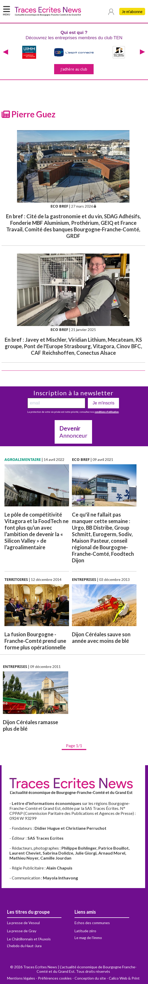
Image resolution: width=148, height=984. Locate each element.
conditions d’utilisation (107, 412)
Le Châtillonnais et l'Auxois (29, 939)
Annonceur (73, 432)
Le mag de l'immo (88, 937)
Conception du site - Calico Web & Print (107, 978)
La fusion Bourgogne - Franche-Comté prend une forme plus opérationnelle (35, 640)
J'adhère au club (74, 69)
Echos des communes (92, 922)
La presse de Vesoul (23, 922)
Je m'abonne (132, 11)
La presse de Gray (21, 931)
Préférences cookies (55, 978)
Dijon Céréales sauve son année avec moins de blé (101, 637)
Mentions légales (21, 978)
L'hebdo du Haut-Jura (24, 945)
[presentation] (5, 52)
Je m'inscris (103, 403)
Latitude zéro (85, 931)
